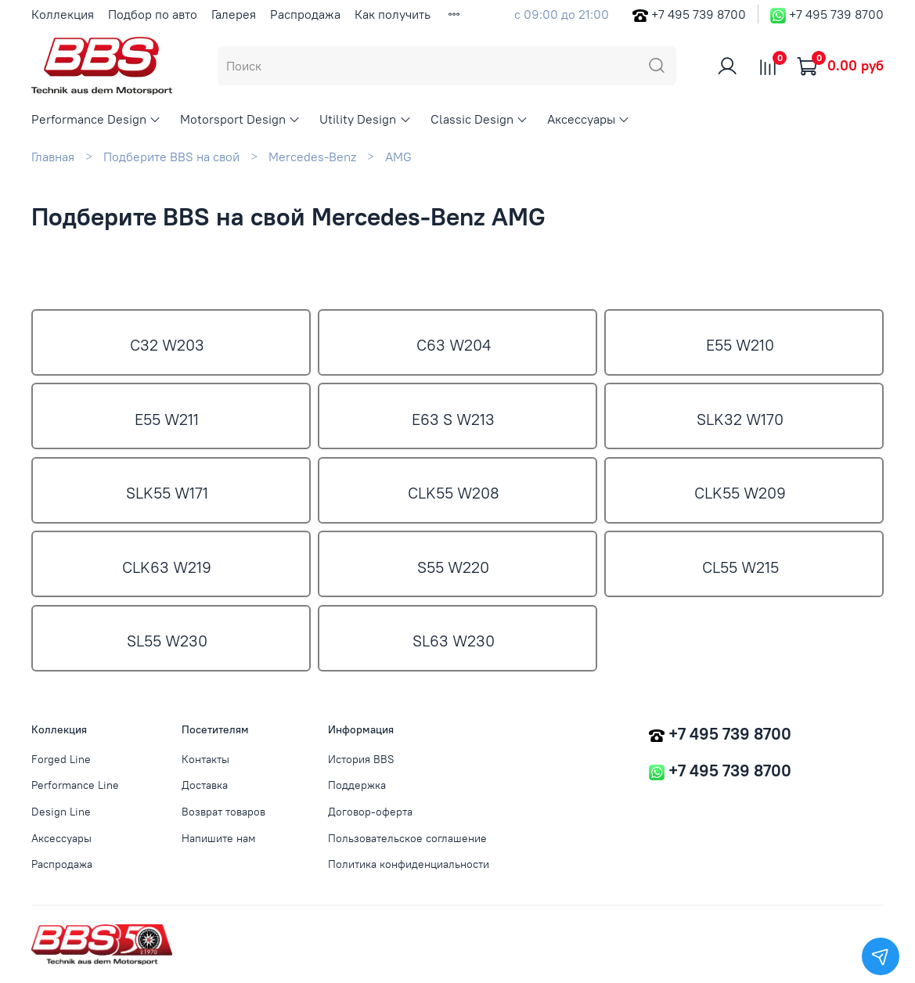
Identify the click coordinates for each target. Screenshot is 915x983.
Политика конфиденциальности (408, 864)
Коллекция (62, 14)
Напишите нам (219, 838)
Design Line (61, 812)
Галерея (233, 14)
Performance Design (96, 119)
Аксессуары (588, 119)
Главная (52, 156)
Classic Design (479, 119)
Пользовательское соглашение (407, 838)
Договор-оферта (370, 812)
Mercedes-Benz (312, 156)
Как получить (392, 14)
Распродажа (305, 14)
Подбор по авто (152, 14)
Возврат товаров (223, 812)
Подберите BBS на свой (171, 156)
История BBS (361, 759)
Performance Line (75, 785)
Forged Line (61, 759)
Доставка (205, 785)
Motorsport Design (240, 119)
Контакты (205, 759)
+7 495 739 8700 (698, 14)
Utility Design (365, 119)
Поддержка (357, 785)
